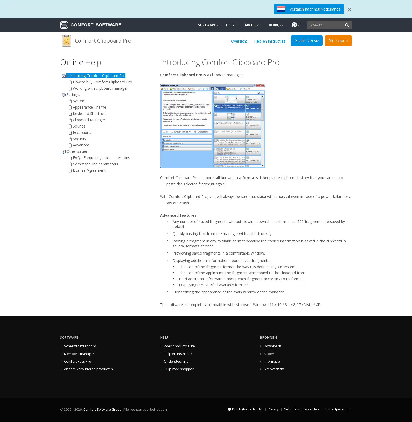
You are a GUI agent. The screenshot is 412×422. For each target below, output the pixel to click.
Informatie (272, 361)
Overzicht (239, 41)
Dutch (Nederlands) (245, 409)
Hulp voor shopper (179, 369)
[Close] (349, 9)
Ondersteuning (176, 361)
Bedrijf (275, 25)
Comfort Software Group (102, 409)
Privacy (273, 409)
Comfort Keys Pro (77, 361)
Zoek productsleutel (180, 346)
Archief (251, 25)
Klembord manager (79, 354)
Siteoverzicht (274, 369)
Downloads (273, 346)
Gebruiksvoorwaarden (301, 409)
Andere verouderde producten (88, 369)
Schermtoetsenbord (80, 346)
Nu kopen (338, 40)
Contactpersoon (337, 409)
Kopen (269, 354)
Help (230, 25)
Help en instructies (269, 41)
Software (207, 25)
